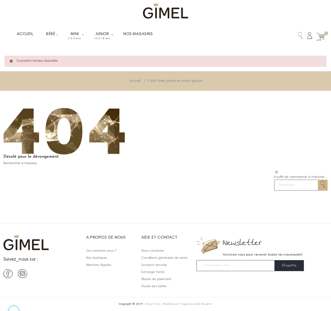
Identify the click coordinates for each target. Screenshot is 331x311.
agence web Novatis (197, 304)
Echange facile (152, 272)
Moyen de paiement (156, 279)
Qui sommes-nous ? (101, 251)
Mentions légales (98, 265)
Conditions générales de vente (164, 258)
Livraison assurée (154, 265)
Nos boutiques (96, 258)
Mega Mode (152, 304)
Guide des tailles (153, 286)
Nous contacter (152, 251)
